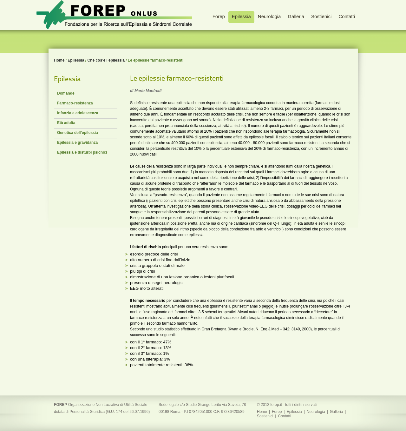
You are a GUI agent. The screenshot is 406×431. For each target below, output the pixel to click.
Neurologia (316, 411)
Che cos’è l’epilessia (105, 60)
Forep (277, 411)
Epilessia (76, 60)
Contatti (284, 416)
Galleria (336, 411)
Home (59, 60)
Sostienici (265, 416)
